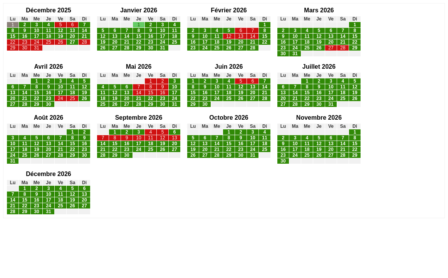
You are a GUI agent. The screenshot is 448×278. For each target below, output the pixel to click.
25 (48, 42)
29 (12, 48)
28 (84, 42)
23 (24, 42)
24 (36, 42)
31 (36, 48)
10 (36, 30)
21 (84, 36)
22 (12, 42)
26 (60, 42)
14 (84, 30)
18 (48, 36)
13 (72, 30)
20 (72, 36)
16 (24, 36)
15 (12, 36)
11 (48, 30)
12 (60, 30)
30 (24, 48)
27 (72, 42)
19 (60, 36)
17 (36, 36)
